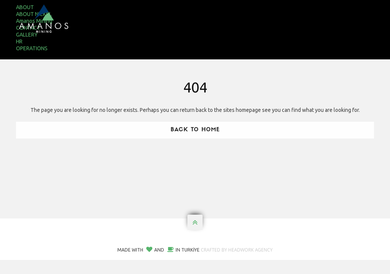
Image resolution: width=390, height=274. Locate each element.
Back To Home (195, 130)
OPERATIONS (32, 48)
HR (19, 41)
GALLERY (27, 35)
